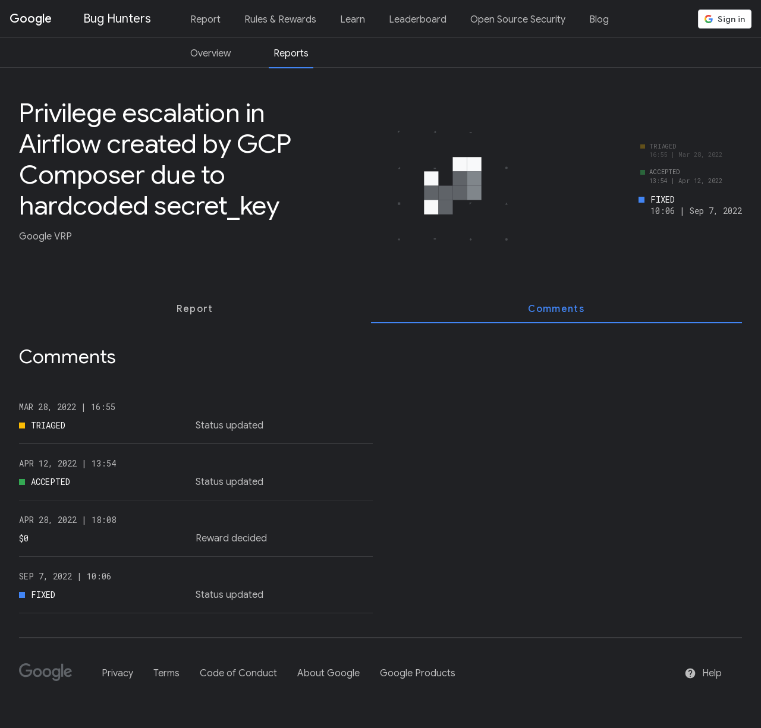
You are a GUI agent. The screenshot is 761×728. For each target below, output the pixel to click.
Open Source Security (517, 20)
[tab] (195, 309)
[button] (724, 19)
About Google (328, 673)
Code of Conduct (238, 673)
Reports (291, 53)
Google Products (417, 673)
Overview (210, 53)
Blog (599, 20)
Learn (352, 20)
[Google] (50, 677)
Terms (166, 673)
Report (205, 20)
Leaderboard (417, 20)
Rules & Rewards (280, 20)
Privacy (117, 673)
